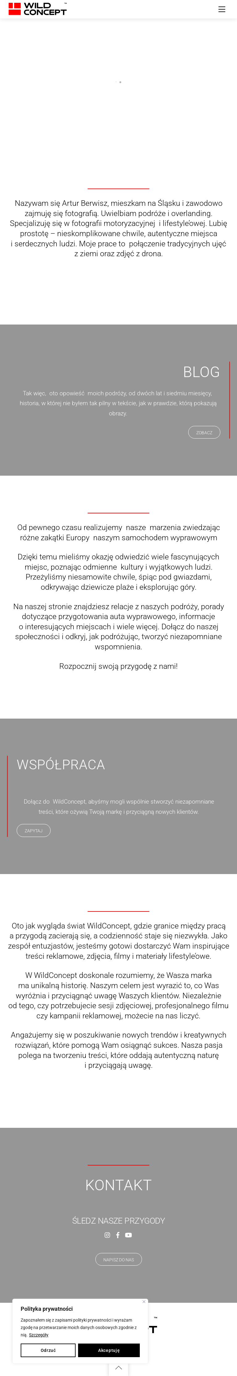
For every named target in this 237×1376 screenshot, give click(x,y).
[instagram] (107, 1234)
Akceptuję (109, 1350)
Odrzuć (48, 1350)
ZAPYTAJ (34, 830)
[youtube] (128, 1234)
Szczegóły (38, 1334)
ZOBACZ (204, 432)
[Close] (144, 1301)
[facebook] (118, 1234)
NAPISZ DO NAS (118, 1259)
